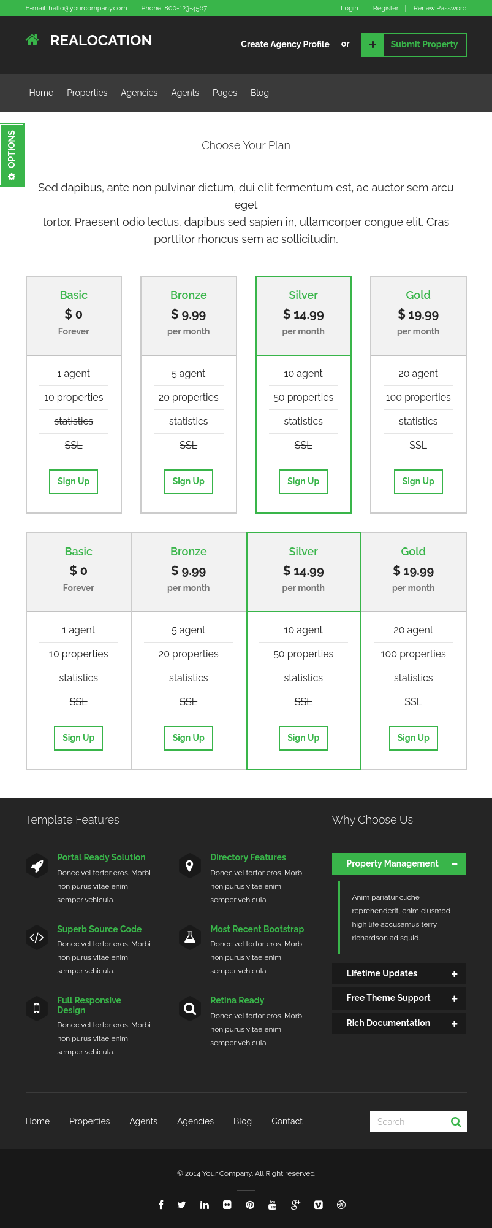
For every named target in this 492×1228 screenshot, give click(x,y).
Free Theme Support (389, 998)
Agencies (139, 93)
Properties (87, 93)
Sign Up (73, 481)
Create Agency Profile (285, 44)
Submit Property (410, 45)
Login (349, 8)
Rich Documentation (389, 1023)
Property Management (393, 863)
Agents (185, 93)
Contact (287, 1121)
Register (386, 8)
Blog (260, 93)
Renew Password (440, 8)
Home (41, 93)
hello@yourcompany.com (87, 8)
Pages (225, 93)
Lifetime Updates (382, 973)
